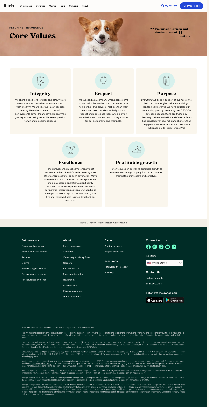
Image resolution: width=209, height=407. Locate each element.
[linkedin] (174, 247)
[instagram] (154, 247)
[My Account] (169, 5)
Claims (25, 262)
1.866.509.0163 (154, 283)
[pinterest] (161, 247)
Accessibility (70, 285)
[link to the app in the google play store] (174, 300)
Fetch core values (72, 246)
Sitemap (109, 272)
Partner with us (71, 268)
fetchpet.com (81, 347)
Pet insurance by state (34, 274)
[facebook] (148, 247)
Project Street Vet (114, 251)
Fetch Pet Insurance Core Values (108, 222)
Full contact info (154, 277)
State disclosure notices (35, 251)
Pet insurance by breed (34, 279)
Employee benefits (73, 274)
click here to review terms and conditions (38, 394)
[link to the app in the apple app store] (154, 300)
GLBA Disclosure (72, 296)
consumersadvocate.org (41, 363)
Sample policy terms (33, 246)
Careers (67, 262)
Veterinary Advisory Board (77, 257)
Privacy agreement (73, 290)
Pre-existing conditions (34, 268)
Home (83, 222)
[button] (25, 6)
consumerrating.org (29, 366)
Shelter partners (113, 246)
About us (68, 251)
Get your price (191, 5)
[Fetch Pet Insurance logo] (9, 5)
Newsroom (69, 279)
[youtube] (167, 247)
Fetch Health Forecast (116, 266)
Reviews (26, 257)
